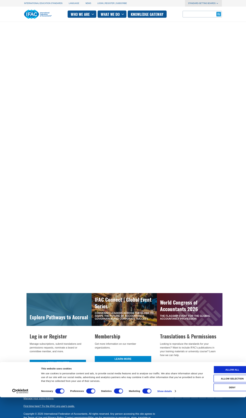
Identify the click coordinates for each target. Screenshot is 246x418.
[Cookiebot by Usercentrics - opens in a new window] (20, 412)
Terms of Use (35, 379)
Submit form (218, 14)
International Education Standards (43, 3)
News (88, 3)
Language (74, 3)
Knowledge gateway (147, 14)
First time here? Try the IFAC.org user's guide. (49, 367)
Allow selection (220, 399)
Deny (220, 408)
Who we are (83, 14)
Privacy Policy (55, 379)
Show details (164, 411)
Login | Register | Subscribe (112, 3)
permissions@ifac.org (86, 379)
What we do (113, 14)
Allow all (220, 390)
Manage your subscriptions (38, 360)
